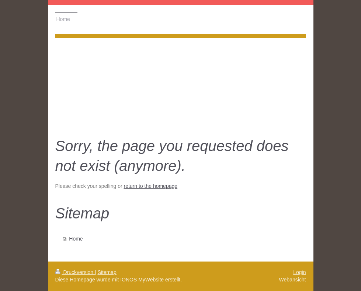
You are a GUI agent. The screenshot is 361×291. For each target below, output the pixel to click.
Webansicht (292, 280)
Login (299, 272)
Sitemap (107, 272)
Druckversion (75, 272)
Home (76, 239)
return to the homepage (151, 186)
